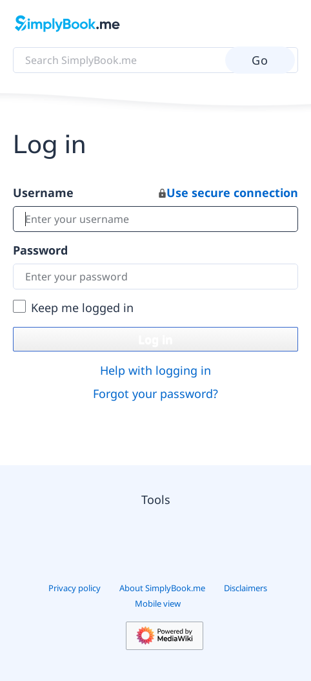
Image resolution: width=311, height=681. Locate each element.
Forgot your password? (155, 393)
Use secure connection (228, 192)
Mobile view (158, 603)
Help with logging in (155, 370)
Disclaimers (245, 588)
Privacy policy (74, 588)
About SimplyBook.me (162, 588)
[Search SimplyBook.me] (155, 60)
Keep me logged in (82, 307)
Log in (155, 339)
